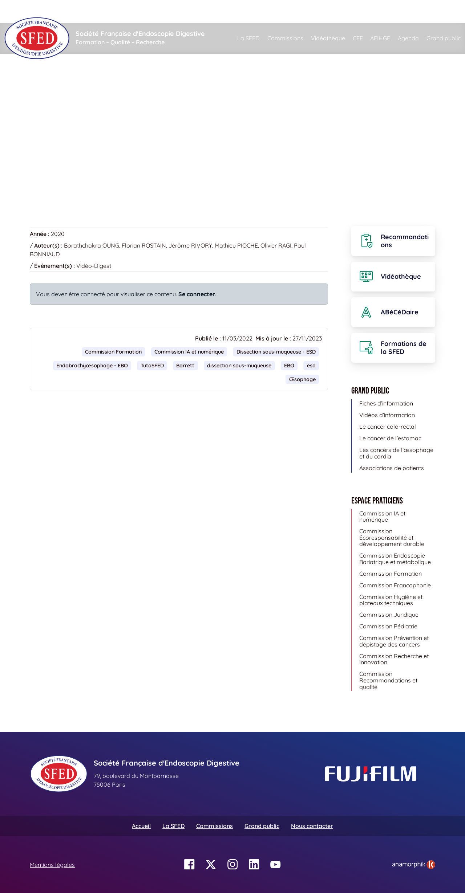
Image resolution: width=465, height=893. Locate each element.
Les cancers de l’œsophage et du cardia (396, 453)
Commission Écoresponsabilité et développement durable (391, 537)
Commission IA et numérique (189, 351)
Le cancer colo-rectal (387, 426)
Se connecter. (197, 294)
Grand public (443, 38)
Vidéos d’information (387, 415)
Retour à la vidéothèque (66, 179)
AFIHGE (380, 38)
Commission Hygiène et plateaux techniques (390, 600)
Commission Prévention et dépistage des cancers (394, 641)
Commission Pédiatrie (388, 626)
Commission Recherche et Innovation (394, 659)
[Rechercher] (266, 11)
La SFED (248, 38)
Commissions (285, 38)
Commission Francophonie (395, 585)
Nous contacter (312, 825)
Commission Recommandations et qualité (388, 680)
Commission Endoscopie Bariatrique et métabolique (395, 559)
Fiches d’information (386, 403)
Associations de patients (391, 468)
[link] (413, 864)
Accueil (41, 87)
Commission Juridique (388, 614)
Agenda (408, 38)
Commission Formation (113, 351)
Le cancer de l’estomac (390, 438)
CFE (358, 38)
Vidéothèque (328, 38)
